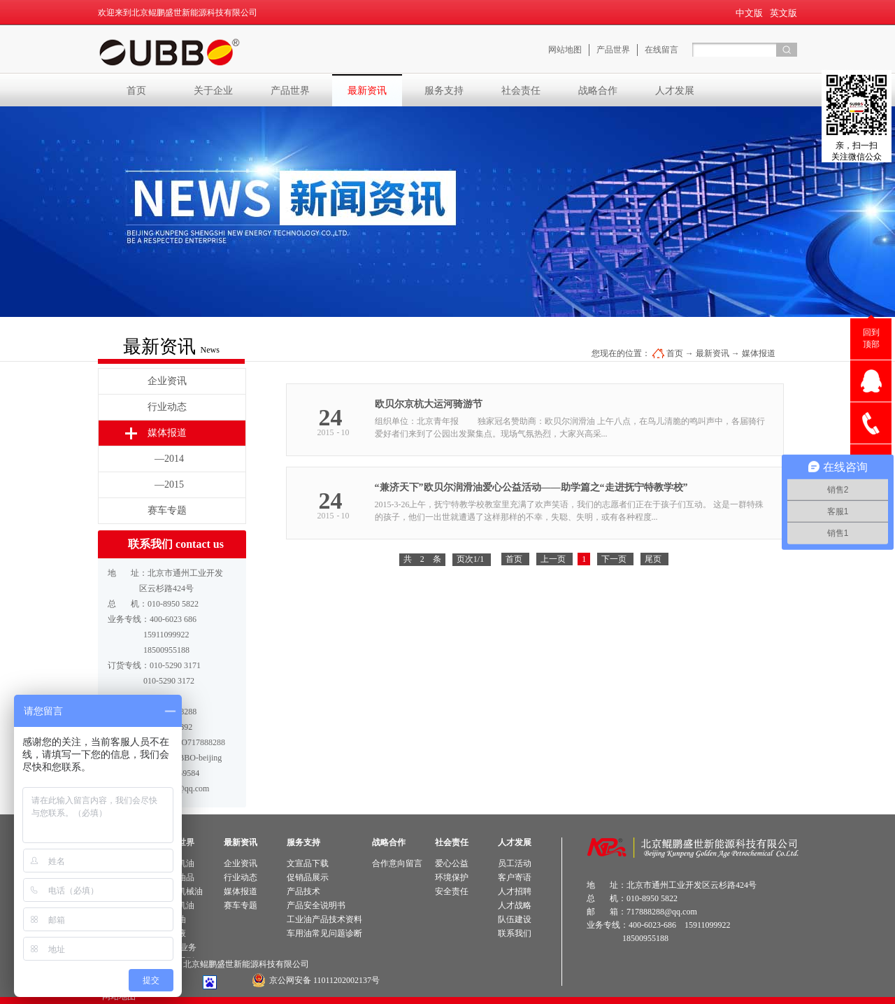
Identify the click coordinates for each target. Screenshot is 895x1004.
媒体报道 (758, 353)
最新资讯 (712, 353)
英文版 (783, 13)
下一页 (613, 559)
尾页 (653, 559)
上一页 (553, 559)
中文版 (749, 13)
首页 (136, 90)
